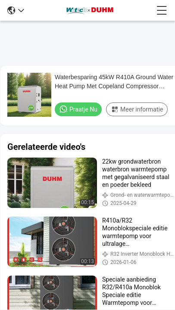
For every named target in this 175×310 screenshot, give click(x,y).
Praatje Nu (78, 109)
